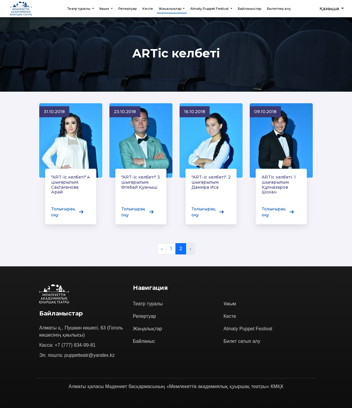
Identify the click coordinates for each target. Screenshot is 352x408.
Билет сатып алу (242, 341)
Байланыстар (249, 9)
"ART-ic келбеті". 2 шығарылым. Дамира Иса (210, 182)
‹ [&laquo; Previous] (162, 248)
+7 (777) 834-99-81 (75, 345)
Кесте (147, 9)
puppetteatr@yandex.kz (90, 355)
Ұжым (230, 303)
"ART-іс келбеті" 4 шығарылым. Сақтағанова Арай (70, 184)
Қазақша (330, 8)
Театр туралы (148, 303)
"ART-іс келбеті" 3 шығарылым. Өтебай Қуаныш (140, 182)
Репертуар (127, 9)
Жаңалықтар (147, 328)
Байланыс (144, 341)
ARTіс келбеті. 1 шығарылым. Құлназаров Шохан (279, 184)
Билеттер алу (279, 9)
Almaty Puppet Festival (248, 328)
